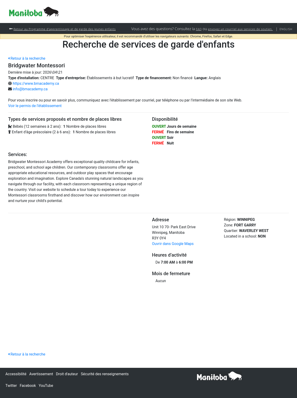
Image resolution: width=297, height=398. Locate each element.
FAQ (184, 39)
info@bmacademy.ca (30, 100)
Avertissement (41, 374)
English (284, 39)
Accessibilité (15, 374)
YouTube (46, 385)
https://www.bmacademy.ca (36, 94)
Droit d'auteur (67, 374)
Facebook (28, 385)
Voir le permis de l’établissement (35, 116)
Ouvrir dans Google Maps (173, 254)
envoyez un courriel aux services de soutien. (232, 39)
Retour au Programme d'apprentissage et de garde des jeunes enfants (73, 29)
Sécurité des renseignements (105, 374)
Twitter (11, 385)
